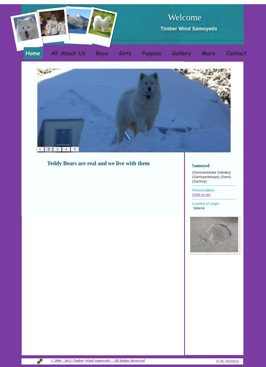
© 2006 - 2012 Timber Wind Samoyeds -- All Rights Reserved (98, 360)
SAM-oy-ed (201, 195)
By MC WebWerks (227, 361)
